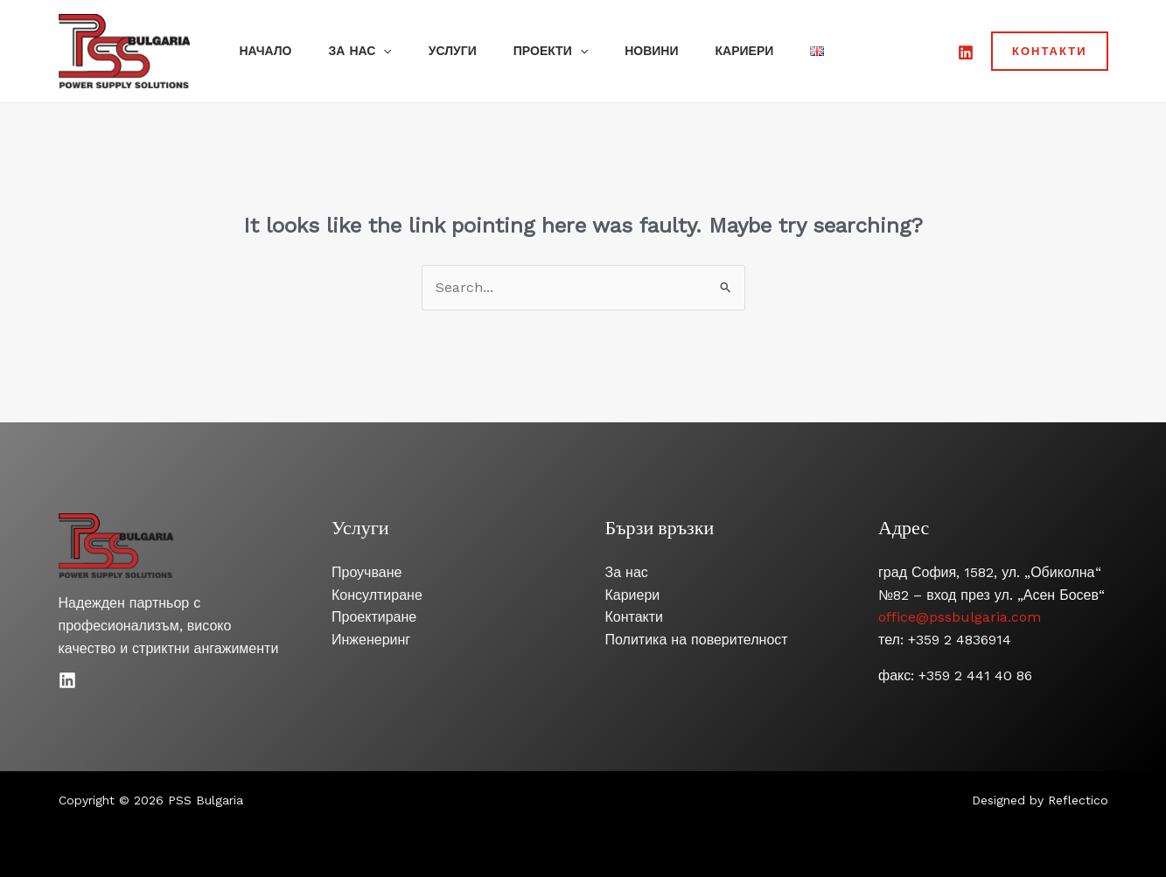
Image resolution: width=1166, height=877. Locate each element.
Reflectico (1078, 800)
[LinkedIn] (966, 52)
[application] (391, 50)
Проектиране (374, 617)
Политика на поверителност (696, 639)
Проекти (569, 50)
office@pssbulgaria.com (959, 617)
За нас (368, 50)
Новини (675, 51)
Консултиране (377, 595)
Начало (268, 51)
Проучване (366, 572)
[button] (1049, 51)
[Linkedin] (67, 680)
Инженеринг (371, 639)
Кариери (773, 51)
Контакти (634, 617)
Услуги (466, 51)
